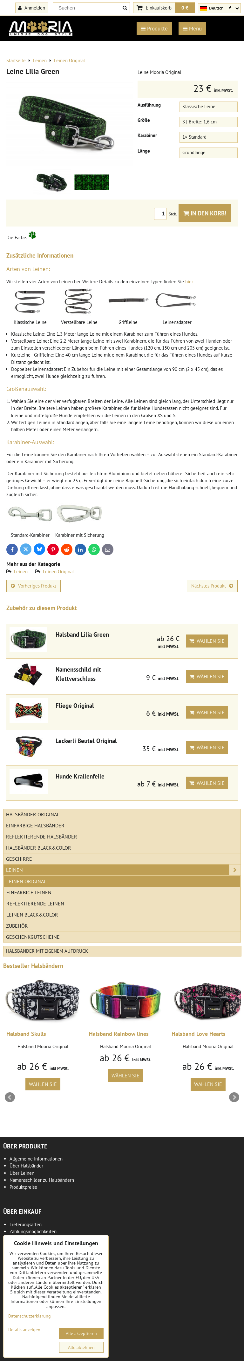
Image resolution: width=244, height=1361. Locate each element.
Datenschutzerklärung (29, 1316)
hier (189, 282)
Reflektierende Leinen (35, 903)
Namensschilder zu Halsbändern (42, 1180)
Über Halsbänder (26, 1166)
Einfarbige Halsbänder (35, 825)
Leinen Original (58, 572)
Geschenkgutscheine (33, 937)
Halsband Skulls (26, 1033)
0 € (184, 7)
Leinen (21, 572)
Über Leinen (22, 1173)
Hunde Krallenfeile (80, 776)
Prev (10, 1097)
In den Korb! (205, 213)
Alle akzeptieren (81, 1333)
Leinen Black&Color (32, 914)
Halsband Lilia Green (82, 634)
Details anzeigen (24, 1329)
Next (234, 1097)
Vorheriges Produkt (33, 586)
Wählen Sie (207, 641)
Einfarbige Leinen (28, 892)
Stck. (166, 214)
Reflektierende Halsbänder (41, 836)
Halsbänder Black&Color (38, 848)
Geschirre (19, 859)
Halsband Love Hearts (199, 1033)
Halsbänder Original (32, 814)
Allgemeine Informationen (36, 1159)
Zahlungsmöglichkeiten (33, 1231)
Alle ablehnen (81, 1347)
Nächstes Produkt (212, 586)
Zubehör (17, 926)
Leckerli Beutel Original (86, 741)
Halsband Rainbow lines (119, 1033)
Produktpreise (23, 1187)
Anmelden (31, 7)
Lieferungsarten (26, 1224)
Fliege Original (75, 705)
